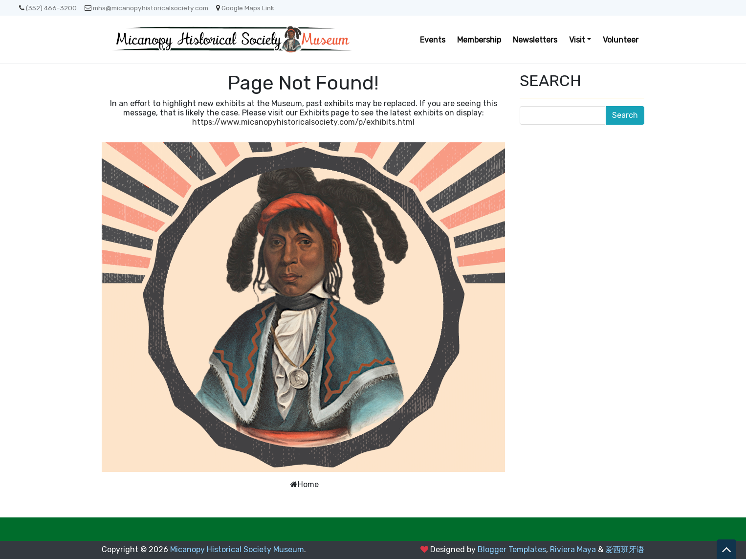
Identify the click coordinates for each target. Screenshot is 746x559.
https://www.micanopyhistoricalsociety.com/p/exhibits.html (303, 122)
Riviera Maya (573, 549)
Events (432, 40)
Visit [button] (577, 40)
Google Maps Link (245, 8)
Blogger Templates (512, 549)
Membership (479, 40)
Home (308, 484)
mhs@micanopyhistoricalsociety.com (146, 8)
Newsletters (535, 40)
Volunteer (620, 40)
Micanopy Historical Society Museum (237, 549)
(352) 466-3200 (48, 8)
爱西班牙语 (624, 549)
